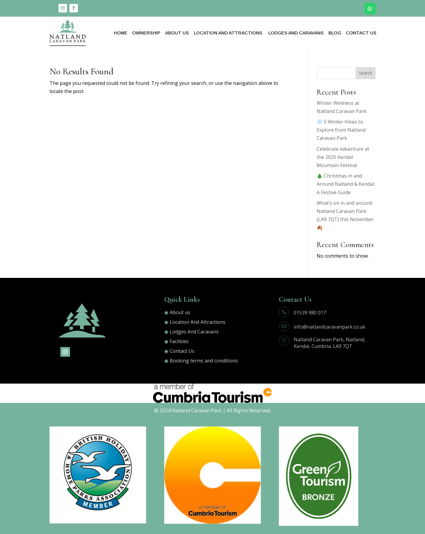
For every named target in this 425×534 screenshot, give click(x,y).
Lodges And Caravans (295, 32)
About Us (177, 32)
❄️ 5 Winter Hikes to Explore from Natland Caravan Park (341, 129)
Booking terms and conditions (204, 360)
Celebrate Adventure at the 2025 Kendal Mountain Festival (343, 157)
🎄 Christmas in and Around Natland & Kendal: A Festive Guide (346, 183)
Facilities (179, 341)
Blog (334, 32)
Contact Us (361, 32)
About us (180, 312)
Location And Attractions (228, 32)
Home (120, 32)
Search (365, 73)
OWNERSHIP (146, 32)
